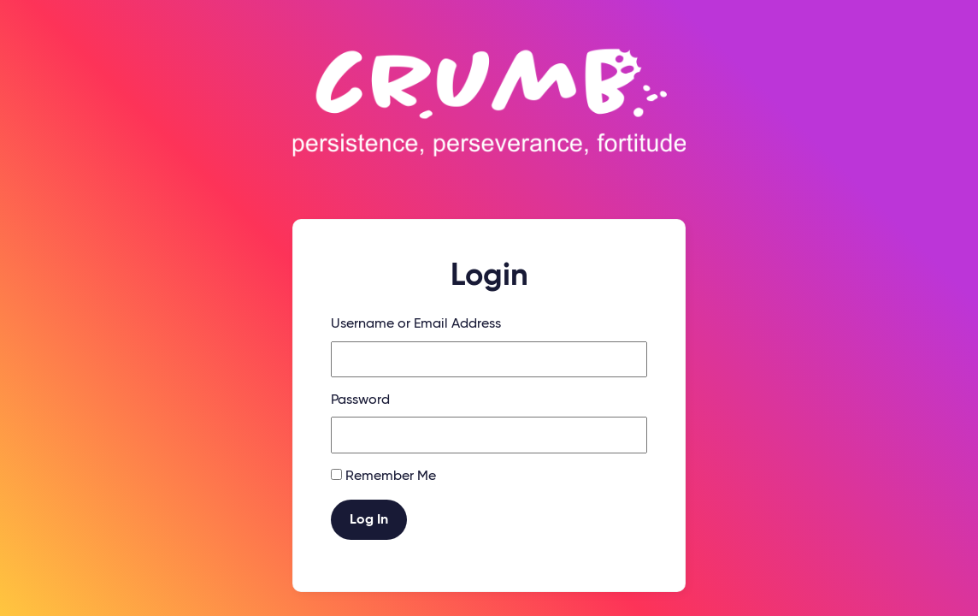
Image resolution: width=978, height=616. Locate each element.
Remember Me (390, 476)
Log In (369, 520)
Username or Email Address (416, 324)
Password (360, 400)
